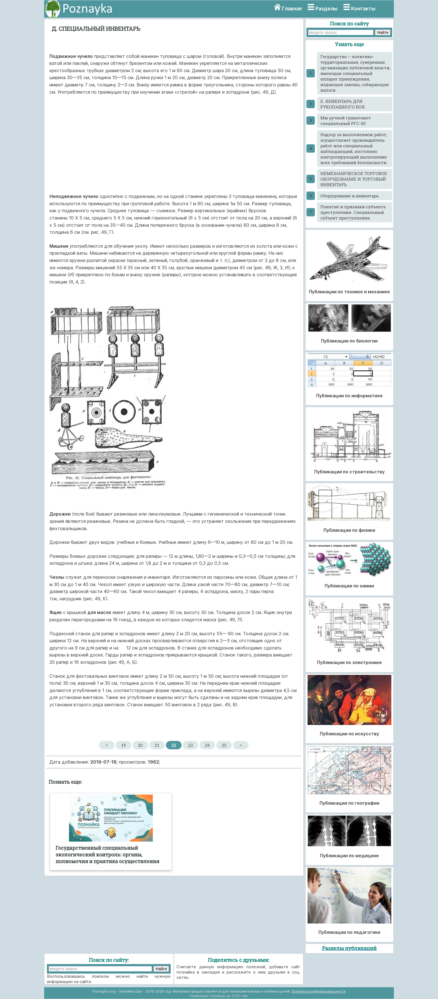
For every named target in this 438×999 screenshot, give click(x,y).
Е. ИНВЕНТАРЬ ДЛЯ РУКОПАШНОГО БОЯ (342, 104)
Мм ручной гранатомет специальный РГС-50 (345, 120)
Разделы (326, 8)
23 (190, 745)
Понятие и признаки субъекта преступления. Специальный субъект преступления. (352, 212)
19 (123, 745)
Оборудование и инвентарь (349, 196)
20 (140, 745)
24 (207, 745)
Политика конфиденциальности (318, 991)
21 (156, 745)
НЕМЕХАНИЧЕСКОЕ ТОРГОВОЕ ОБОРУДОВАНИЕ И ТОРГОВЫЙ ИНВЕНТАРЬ (353, 179)
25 (224, 745)
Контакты (363, 8)
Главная (292, 8)
